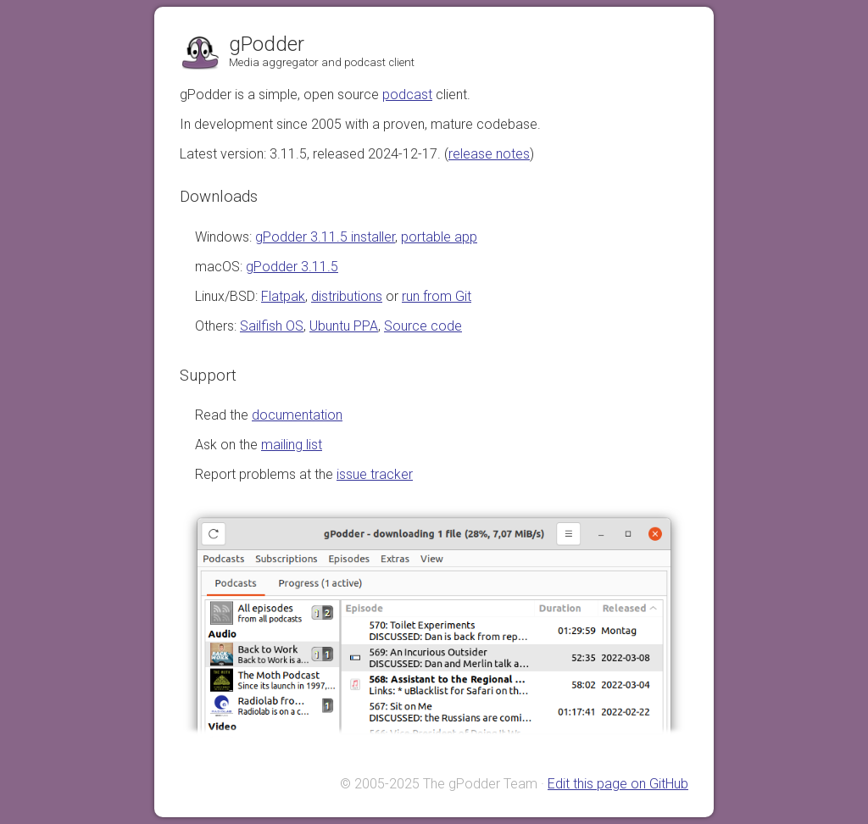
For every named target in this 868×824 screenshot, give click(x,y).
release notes (489, 154)
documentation (297, 415)
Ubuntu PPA (343, 326)
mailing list (291, 445)
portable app (439, 237)
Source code (423, 326)
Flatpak (283, 296)
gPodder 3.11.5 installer (325, 237)
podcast (407, 94)
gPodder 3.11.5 (292, 267)
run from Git (436, 296)
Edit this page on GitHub (618, 784)
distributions (346, 296)
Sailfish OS (271, 326)
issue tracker (375, 474)
